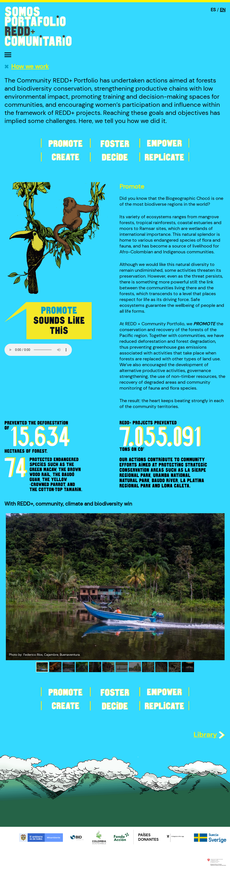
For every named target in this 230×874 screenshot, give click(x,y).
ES (213, 10)
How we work (30, 66)
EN (223, 10)
